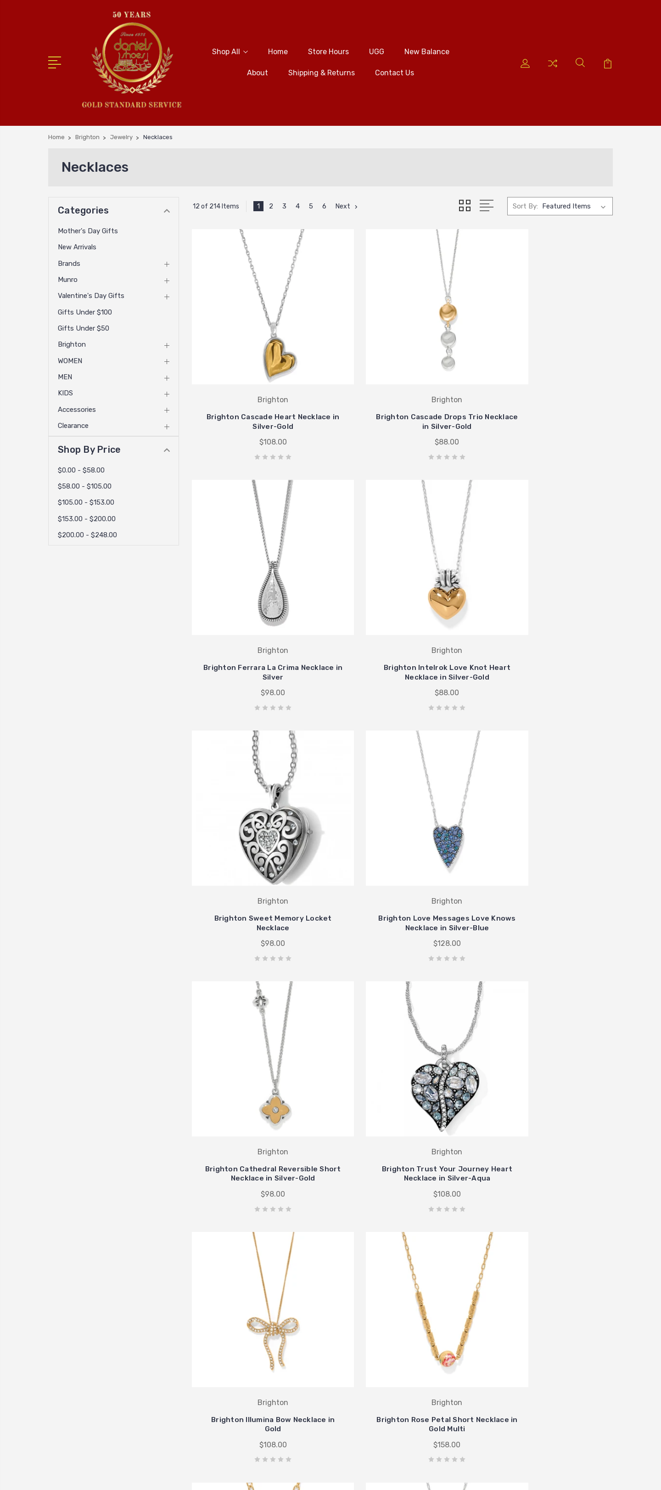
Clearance (73, 423)
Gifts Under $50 (83, 325)
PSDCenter (596, 1474)
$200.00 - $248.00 (87, 532)
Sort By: (525, 203)
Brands (69, 260)
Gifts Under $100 (85, 309)
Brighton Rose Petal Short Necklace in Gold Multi (258, 1099)
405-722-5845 (85, 1247)
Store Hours (328, 50)
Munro (68, 276)
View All (374, 1332)
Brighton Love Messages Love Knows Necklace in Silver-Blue (547, 624)
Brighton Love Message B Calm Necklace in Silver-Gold (547, 1099)
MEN (65, 374)
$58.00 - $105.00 (85, 483)
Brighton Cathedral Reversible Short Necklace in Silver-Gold (258, 859)
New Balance (426, 50)
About (257, 71)
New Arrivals (77, 244)
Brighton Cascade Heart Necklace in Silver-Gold (258, 394)
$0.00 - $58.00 (81, 467)
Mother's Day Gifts (88, 228)
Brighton (72, 341)
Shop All (230, 50)
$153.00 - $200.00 (87, 516)
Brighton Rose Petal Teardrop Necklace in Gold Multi (403, 1094)
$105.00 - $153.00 (86, 499)
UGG (376, 50)
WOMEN (70, 358)
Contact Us (394, 71)
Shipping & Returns (321, 71)
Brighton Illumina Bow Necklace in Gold (547, 864)
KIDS (65, 390)
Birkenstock (379, 1304)
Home (278, 50)
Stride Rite (377, 1291)
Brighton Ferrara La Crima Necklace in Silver (547, 394)
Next (348, 203)
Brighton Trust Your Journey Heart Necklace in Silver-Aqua (403, 859)
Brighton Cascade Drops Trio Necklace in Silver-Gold (403, 394)
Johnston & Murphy (392, 1277)
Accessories (77, 406)
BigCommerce (180, 1474)
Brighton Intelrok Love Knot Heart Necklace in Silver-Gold (258, 629)
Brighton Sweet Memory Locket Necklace (403, 629)
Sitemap (222, 1474)
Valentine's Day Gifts (91, 293)
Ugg (367, 1318)
